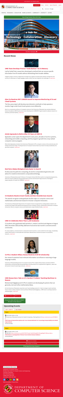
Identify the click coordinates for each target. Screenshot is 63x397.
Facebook (4, 379)
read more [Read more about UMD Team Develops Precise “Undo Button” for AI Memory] (52, 78)
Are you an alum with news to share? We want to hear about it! (14, 300)
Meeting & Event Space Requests (31, 346)
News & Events (27, 12)
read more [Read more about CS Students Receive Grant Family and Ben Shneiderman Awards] (45, 207)
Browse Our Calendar (31, 340)
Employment (37, 5)
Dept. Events (10, 309)
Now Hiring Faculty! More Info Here (31, 17)
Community (36, 12)
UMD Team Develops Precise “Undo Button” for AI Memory (26, 68)
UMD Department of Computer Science (12, 7)
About (42, 5)
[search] (50, 9)
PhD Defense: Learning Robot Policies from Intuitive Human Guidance (22, 334)
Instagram (11, 379)
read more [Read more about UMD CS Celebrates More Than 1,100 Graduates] (12, 234)
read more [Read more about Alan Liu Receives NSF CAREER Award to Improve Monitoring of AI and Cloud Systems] (21, 112)
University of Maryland (31, 1)
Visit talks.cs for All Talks (31, 343)
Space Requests (53, 5)
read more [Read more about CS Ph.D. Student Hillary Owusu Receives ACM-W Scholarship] (28, 266)
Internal (46, 5)
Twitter (7, 379)
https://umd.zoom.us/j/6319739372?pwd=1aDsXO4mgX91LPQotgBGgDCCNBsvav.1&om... (32, 333)
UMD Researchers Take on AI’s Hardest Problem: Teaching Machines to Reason (30, 279)
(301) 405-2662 (12, 377)
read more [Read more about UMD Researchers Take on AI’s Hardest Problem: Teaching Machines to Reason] (15, 291)
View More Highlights (31, 51)
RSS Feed (17, 296)
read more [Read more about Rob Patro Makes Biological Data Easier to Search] (27, 180)
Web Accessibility (7, 382)
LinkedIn (14, 379)
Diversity (44, 12)
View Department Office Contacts (10, 367)
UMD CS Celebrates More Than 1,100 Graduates (22, 221)
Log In (59, 5)
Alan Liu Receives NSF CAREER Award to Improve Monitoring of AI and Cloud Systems (30, 100)
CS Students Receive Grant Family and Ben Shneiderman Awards (28, 196)
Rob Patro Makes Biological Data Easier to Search (23, 169)
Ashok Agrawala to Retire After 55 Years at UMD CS (23, 134)
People (4, 12)
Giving (50, 12)
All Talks (18, 309)
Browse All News (9, 296)
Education (17, 12)
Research (10, 12)
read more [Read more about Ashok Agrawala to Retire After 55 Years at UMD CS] (17, 147)
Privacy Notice (15, 382)
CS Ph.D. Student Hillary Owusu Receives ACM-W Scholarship (27, 255)
